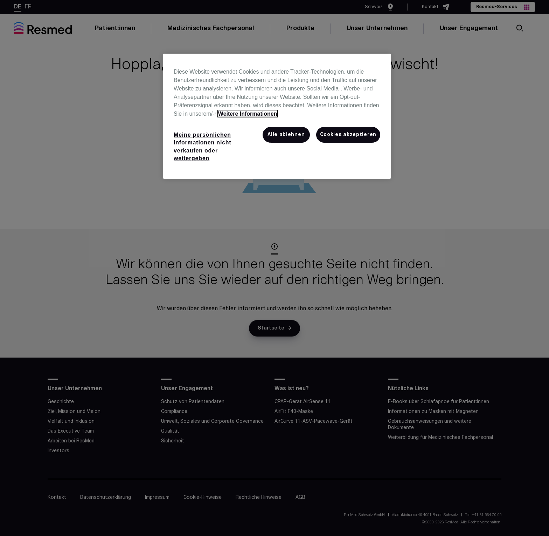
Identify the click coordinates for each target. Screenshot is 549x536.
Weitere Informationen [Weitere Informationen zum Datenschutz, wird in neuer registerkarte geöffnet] (247, 114)
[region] (277, 116)
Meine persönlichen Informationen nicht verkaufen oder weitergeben (202, 146)
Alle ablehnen (286, 135)
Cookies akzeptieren (348, 135)
